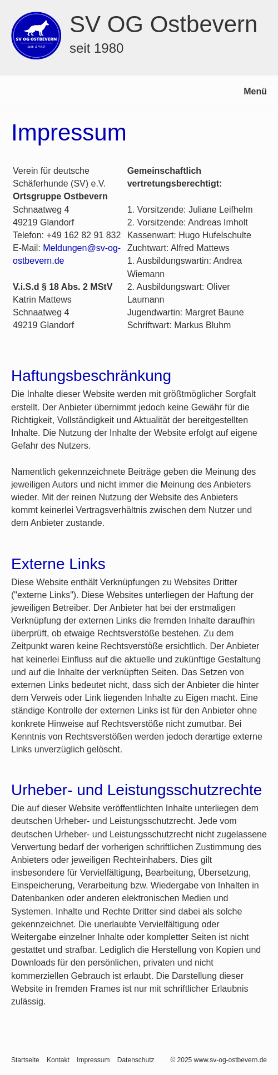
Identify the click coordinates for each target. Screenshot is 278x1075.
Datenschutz (136, 1060)
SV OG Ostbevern (163, 24)
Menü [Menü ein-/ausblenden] (255, 91)
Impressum (93, 1060)
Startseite (25, 1060)
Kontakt (58, 1060)
